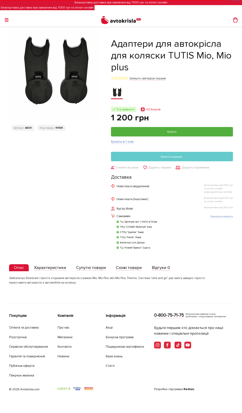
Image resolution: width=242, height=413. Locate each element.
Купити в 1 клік (122, 141)
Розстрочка (18, 337)
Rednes (189, 389)
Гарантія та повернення (27, 356)
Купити (171, 132)
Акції (109, 328)
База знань (114, 356)
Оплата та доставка (24, 328)
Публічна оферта (21, 366)
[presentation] (19, 267)
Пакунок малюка (21, 375)
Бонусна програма (119, 337)
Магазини (64, 337)
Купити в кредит (172, 157)
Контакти (64, 347)
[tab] (19, 268)
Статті (110, 366)
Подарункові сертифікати (125, 347)
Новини (63, 356)
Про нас (63, 328)
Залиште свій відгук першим (147, 78)
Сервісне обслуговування (28, 347)
